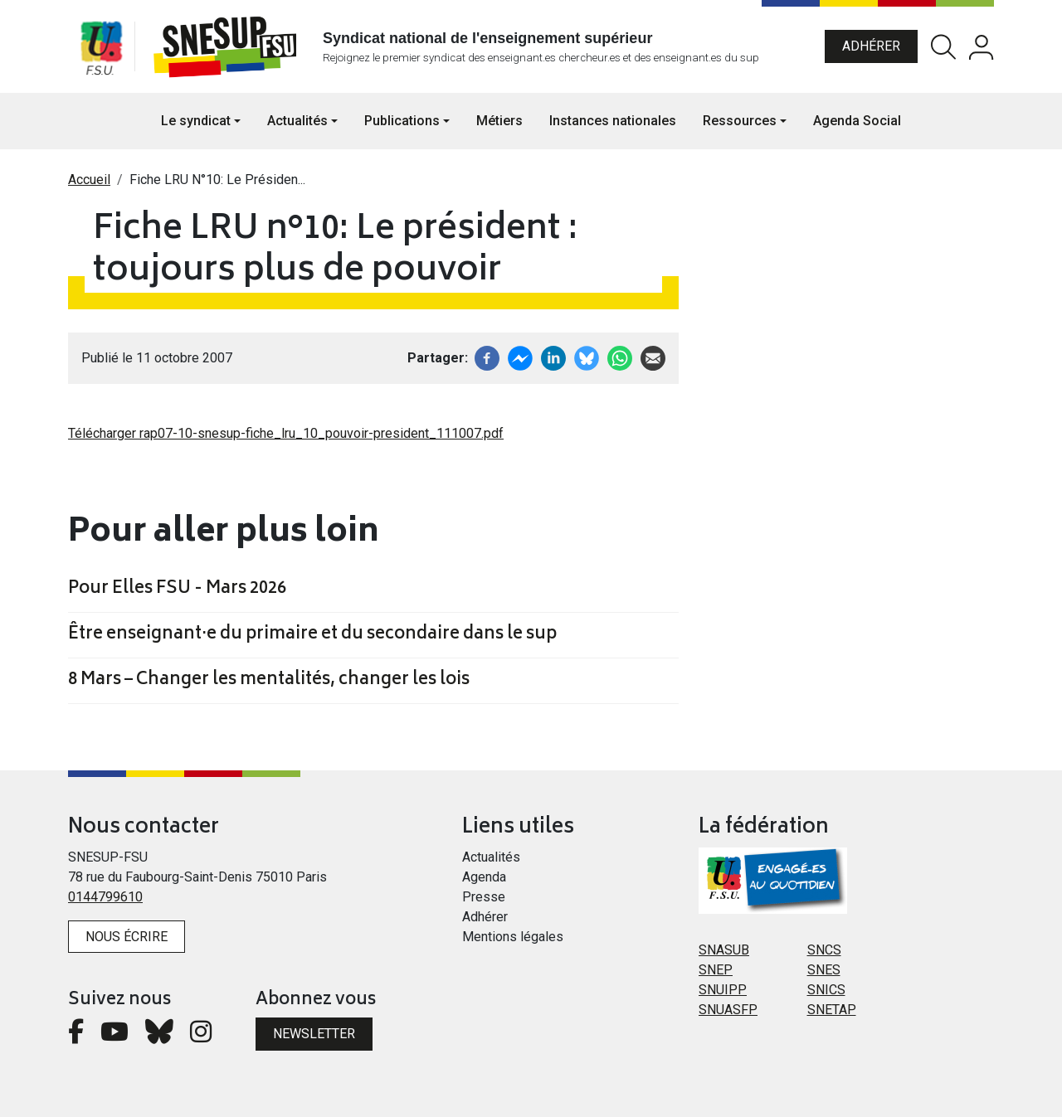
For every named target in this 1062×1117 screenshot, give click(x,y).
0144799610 (105, 897)
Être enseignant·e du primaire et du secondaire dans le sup (312, 635)
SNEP (716, 970)
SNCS (824, 950)
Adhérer (871, 46)
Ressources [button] (740, 121)
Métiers (499, 121)
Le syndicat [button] (196, 121)
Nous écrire (126, 937)
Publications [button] (402, 121)
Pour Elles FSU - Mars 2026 (177, 589)
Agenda (484, 877)
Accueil (89, 179)
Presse (483, 897)
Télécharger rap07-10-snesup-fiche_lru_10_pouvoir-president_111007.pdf (286, 433)
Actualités (491, 857)
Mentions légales (512, 937)
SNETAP (831, 1009)
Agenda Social (857, 121)
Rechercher (943, 47)
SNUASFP (728, 1009)
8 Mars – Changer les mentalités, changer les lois (269, 680)
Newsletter (314, 1034)
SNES (823, 970)
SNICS (826, 990)
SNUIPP (723, 990)
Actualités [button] (297, 121)
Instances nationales (612, 121)
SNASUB (724, 950)
